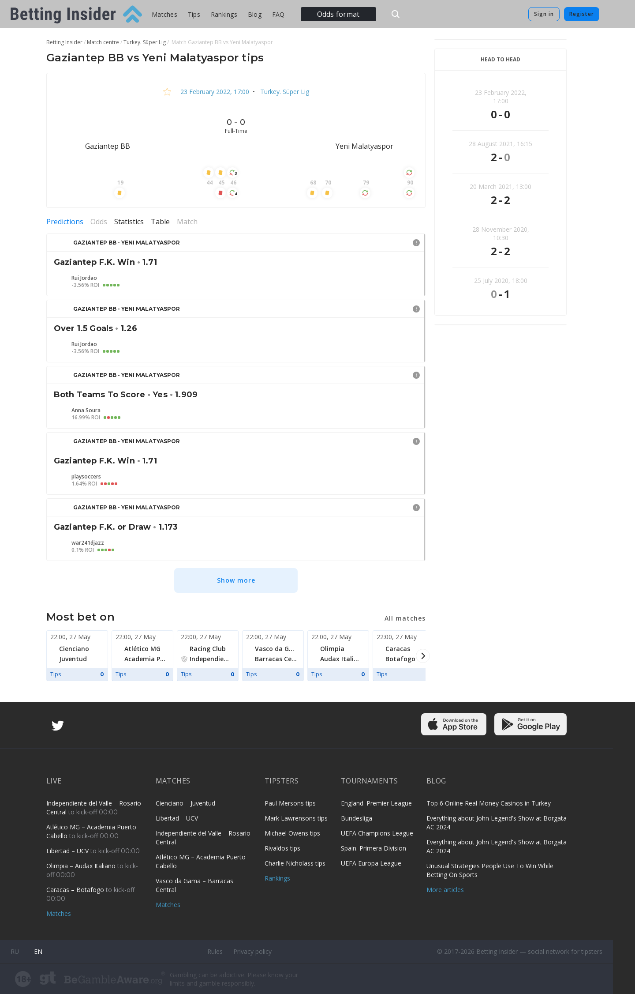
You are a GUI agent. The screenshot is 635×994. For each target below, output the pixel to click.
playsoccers (86, 476)
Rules (215, 951)
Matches (164, 14)
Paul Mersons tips (290, 803)
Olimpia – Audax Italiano (81, 866)
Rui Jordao (84, 278)
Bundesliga (356, 818)
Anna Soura (86, 410)
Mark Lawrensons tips (296, 818)
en (38, 951)
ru (15, 951)
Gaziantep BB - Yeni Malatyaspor (126, 242)
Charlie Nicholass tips (295, 863)
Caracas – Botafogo (76, 889)
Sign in (544, 14)
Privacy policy (252, 951)
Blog (254, 14)
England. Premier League (376, 803)
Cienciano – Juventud (185, 803)
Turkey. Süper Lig (283, 91)
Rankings (224, 14)
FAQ (278, 14)
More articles (445, 889)
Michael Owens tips (292, 833)
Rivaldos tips (282, 848)
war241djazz (87, 542)
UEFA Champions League (377, 833)
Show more (236, 580)
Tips (194, 14)
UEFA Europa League (371, 863)
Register (581, 14)
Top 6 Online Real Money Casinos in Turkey (488, 803)
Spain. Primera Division (373, 848)
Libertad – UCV (68, 851)
